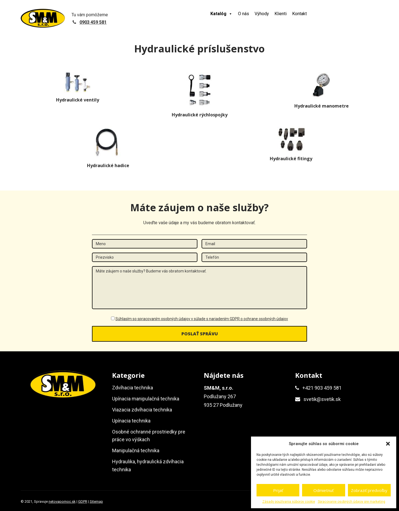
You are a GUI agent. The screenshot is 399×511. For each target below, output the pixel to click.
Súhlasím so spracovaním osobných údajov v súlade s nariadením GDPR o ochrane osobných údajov (201, 319)
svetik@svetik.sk (322, 399)
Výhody (262, 13)
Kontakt (299, 13)
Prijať (278, 490)
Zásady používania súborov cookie (288, 502)
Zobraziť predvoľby (369, 490)
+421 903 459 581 (322, 388)
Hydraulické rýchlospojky (200, 115)
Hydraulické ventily (77, 100)
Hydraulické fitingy (291, 159)
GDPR (82, 501)
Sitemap (96, 501)
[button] (388, 443)
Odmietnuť (323, 490)
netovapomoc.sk (62, 501)
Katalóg (221, 13)
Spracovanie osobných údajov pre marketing (351, 502)
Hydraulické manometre (321, 106)
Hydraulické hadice (108, 165)
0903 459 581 (93, 22)
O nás (243, 13)
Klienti (280, 13)
